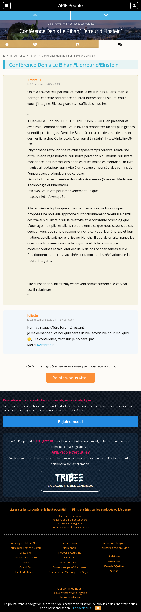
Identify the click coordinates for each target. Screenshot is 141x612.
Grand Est (25, 567)
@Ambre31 (44, 345)
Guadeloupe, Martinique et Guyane (70, 572)
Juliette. (32, 315)
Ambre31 (34, 80)
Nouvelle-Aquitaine (69, 552)
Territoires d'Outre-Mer (114, 548)
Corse (25, 562)
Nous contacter (70, 597)
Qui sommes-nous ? (70, 588)
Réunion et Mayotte (114, 543)
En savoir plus (82, 608)
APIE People (70, 5)
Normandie (70, 548)
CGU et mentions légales (70, 593)
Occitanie (69, 557)
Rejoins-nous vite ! (71, 378)
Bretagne (25, 552)
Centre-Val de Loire (25, 557)
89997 (69, 319)
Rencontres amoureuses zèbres (71, 519)
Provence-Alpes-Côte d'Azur (70, 567)
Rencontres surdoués (70, 515)
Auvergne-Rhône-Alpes (25, 543)
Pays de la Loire (69, 562)
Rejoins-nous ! (70, 421)
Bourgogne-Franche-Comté (25, 548)
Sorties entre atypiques (70, 523)
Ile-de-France (70, 543)
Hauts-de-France (25, 572)
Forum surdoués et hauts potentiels (70, 526)
